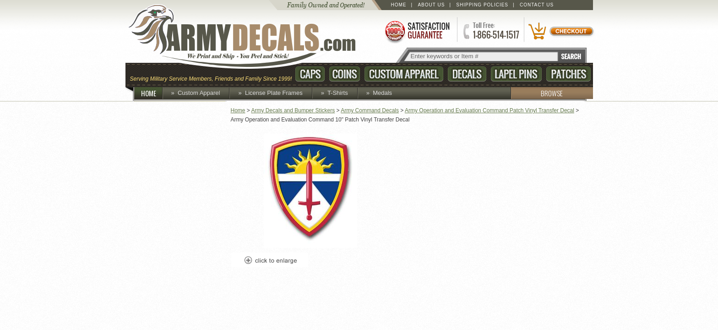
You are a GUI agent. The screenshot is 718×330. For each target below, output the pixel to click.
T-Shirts (337, 92)
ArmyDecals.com (251, 37)
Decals (467, 74)
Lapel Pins (516, 74)
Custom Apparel (403, 74)
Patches (568, 74)
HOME (152, 93)
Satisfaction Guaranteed (416, 31)
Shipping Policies (482, 4)
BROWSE (537, 93)
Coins (344, 74)
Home (399, 4)
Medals (382, 92)
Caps (310, 74)
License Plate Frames (274, 92)
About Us (431, 4)
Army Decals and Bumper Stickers (293, 110)
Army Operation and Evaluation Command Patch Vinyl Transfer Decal (489, 110)
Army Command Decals (370, 110)
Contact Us (537, 4)
